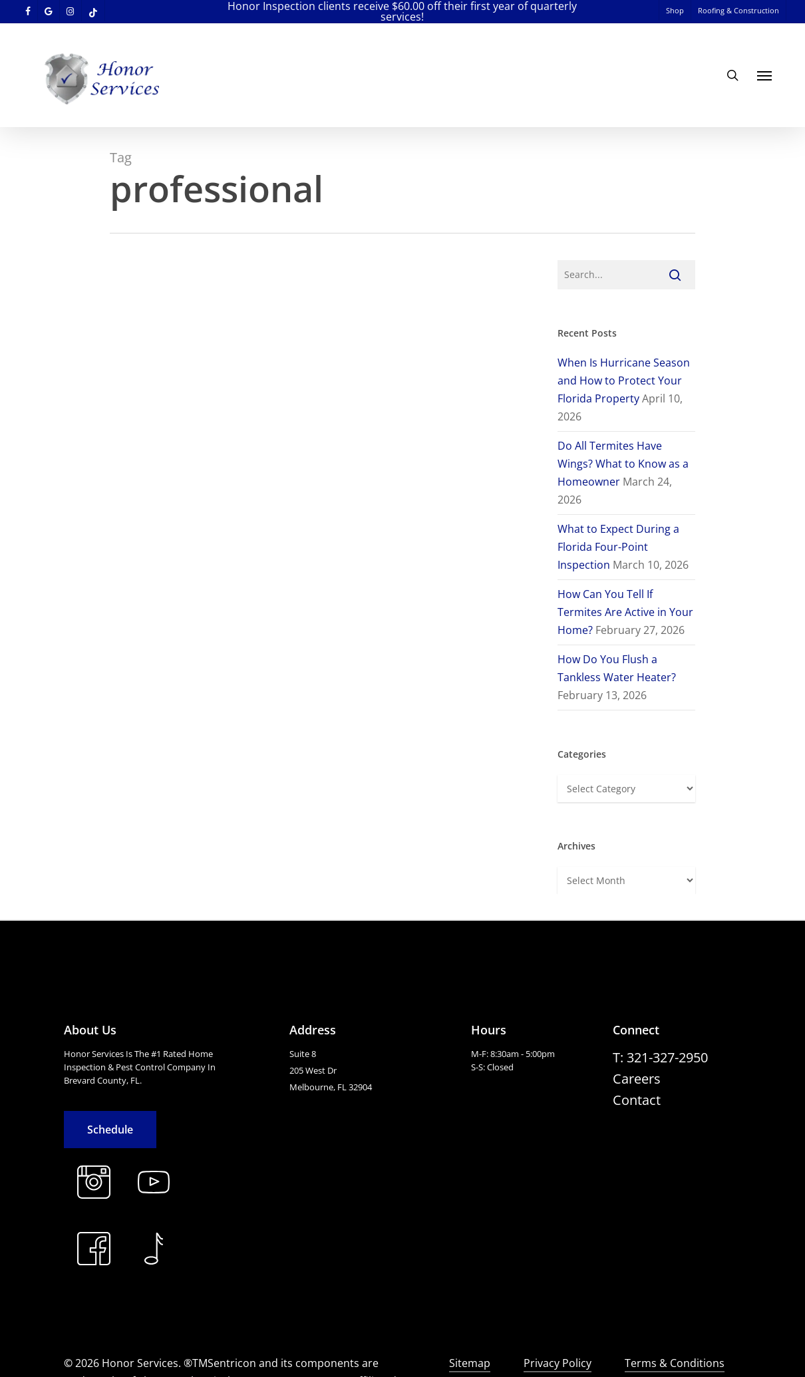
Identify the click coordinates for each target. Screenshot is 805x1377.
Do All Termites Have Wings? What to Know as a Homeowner (623, 463)
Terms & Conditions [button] (674, 1363)
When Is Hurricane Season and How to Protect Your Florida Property (624, 380)
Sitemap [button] (469, 1363)
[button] (764, 75)
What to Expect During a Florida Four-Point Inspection (618, 547)
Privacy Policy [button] (557, 1363)
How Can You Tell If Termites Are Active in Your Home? (625, 612)
